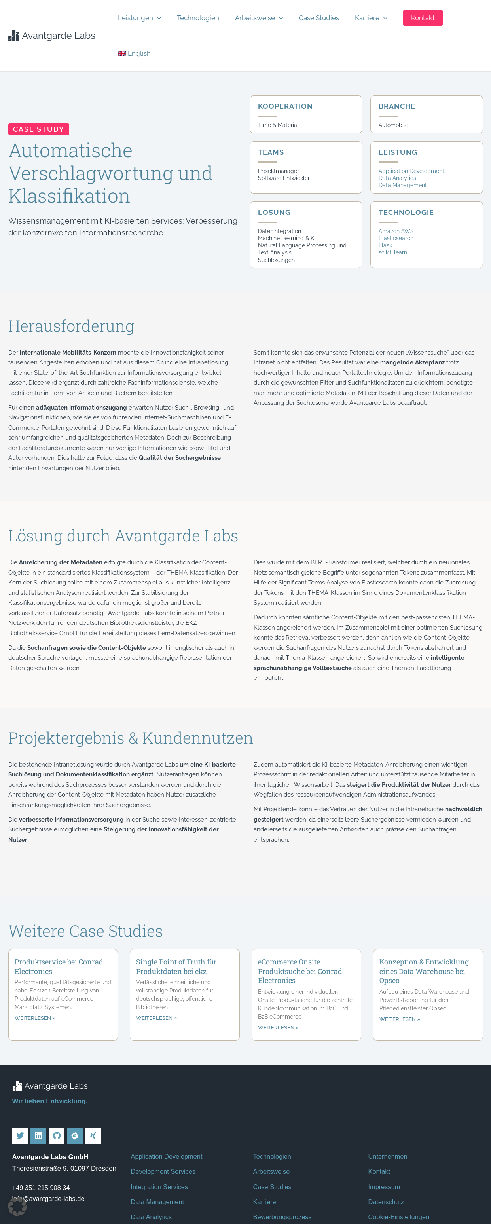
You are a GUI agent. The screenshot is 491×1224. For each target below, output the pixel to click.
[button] (163, 14)
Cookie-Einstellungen (400, 1174)
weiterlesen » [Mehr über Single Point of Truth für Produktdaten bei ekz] (156, 975)
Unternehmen (388, 1113)
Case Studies (310, 14)
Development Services (164, 1128)
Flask (385, 202)
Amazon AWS (396, 187)
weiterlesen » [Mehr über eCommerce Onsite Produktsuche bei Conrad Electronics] (278, 984)
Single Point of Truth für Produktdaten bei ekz (176, 922)
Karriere (265, 1159)
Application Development (411, 127)
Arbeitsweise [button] (255, 14)
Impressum (385, 1144)
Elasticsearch (396, 195)
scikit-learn (393, 209)
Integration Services (160, 1144)
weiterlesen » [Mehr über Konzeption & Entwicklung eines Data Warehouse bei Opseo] (399, 976)
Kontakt (379, 1128)
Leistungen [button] (145, 14)
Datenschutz (387, 1159)
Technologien (199, 14)
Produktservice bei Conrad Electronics (59, 922)
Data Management (403, 142)
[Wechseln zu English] (456, 14)
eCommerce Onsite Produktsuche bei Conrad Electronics (300, 927)
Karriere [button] (357, 14)
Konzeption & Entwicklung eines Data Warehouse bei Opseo (424, 927)
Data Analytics (397, 134)
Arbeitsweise (272, 1128)
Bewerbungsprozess (283, 1174)
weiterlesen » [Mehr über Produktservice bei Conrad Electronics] (35, 975)
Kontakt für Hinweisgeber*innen (415, 1189)
